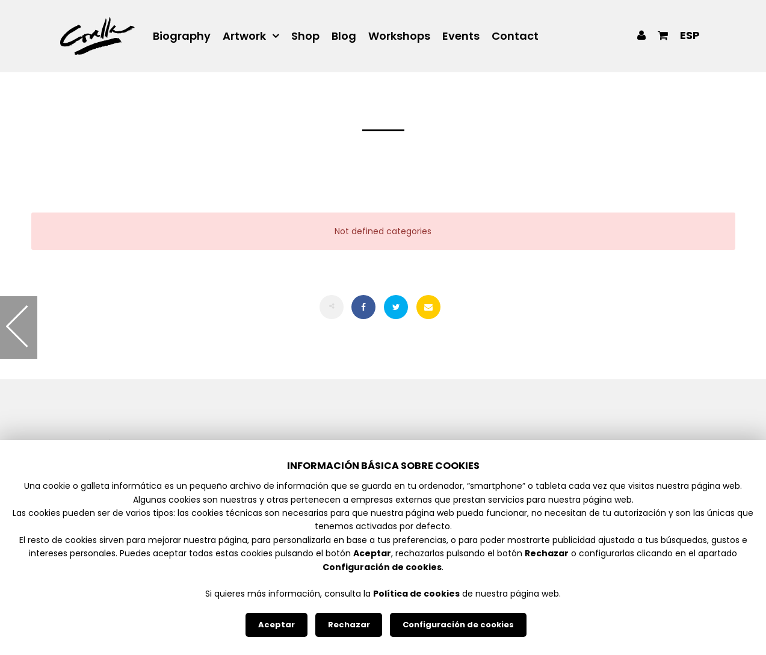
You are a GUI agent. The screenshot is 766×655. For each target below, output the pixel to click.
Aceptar (276, 624)
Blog (344, 36)
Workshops (399, 36)
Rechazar (349, 624)
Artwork (244, 36)
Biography (182, 36)
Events (461, 36)
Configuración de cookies (458, 624)
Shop (305, 36)
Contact (515, 36)
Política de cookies (416, 594)
